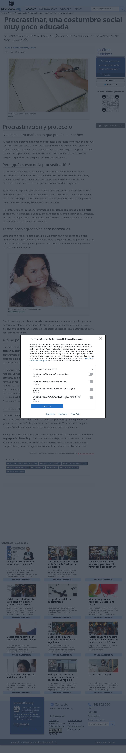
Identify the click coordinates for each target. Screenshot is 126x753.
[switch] (90, 374)
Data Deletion (50, 414)
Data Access (63, 414)
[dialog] (63, 376)
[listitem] (63, 369)
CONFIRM (47, 406)
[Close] (101, 339)
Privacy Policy (75, 414)
